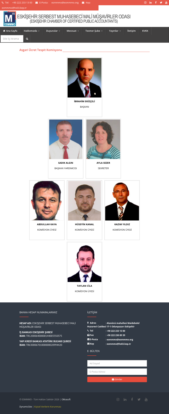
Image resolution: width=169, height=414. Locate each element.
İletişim (131, 30)
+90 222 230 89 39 (116, 335)
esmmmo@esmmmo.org (120, 339)
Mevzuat (74, 30)
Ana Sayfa (10, 30)
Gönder (117, 379)
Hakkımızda (32, 30)
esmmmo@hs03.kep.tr (119, 343)
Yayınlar (116, 30)
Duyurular (54, 30)
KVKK (145, 30)
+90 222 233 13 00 (116, 330)
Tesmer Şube (94, 30)
